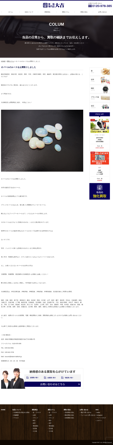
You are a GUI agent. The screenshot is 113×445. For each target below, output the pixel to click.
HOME (3, 61)
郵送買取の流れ (69, 415)
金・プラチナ (37, 412)
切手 (34, 423)
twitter (98, 412)
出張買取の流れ (69, 418)
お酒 (34, 415)
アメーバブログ (101, 418)
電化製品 (35, 426)
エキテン (99, 420)
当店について (29, 12)
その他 (35, 431)
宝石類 (35, 428)
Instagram (100, 415)
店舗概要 (16, 415)
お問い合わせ (102, 12)
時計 (34, 420)
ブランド (35, 418)
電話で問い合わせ (86, 412)
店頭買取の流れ (69, 412)
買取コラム (65, 12)
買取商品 (47, 12)
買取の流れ (84, 12)
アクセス (16, 418)
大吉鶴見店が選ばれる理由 (21, 412)
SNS (97, 410)
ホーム (10, 12)
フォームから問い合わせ (88, 415)
